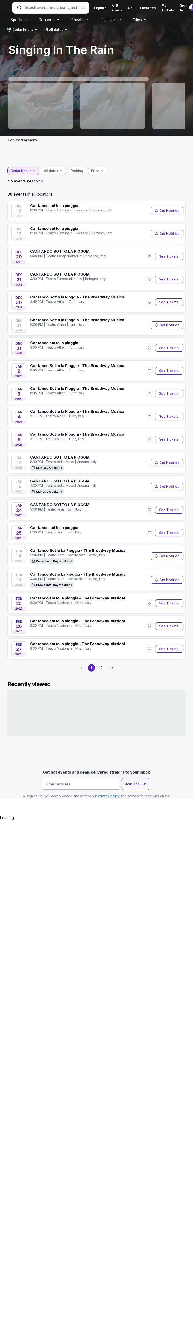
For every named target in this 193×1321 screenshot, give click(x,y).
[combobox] (22, 29)
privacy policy (109, 796)
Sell (131, 8)
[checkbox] (77, 171)
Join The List (136, 784)
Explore (100, 8)
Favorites (148, 8)
